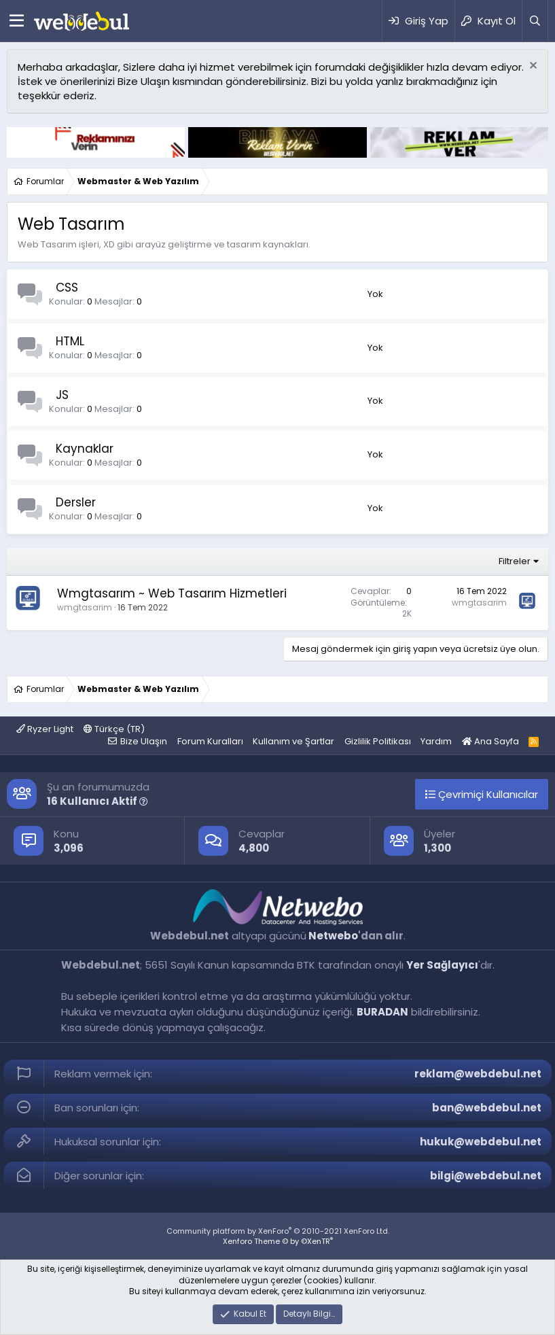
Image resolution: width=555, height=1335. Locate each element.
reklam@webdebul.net (477, 1074)
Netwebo (333, 936)
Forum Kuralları (210, 741)
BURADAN (382, 1012)
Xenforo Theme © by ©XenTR (278, 1241)
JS (62, 395)
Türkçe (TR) (114, 729)
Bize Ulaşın (143, 741)
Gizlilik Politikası (377, 741)
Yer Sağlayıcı (442, 965)
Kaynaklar (84, 448)
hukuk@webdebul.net (480, 1141)
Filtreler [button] (515, 561)
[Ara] (535, 20)
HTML (70, 341)
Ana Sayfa (490, 741)
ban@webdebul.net (486, 1107)
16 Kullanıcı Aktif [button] (97, 801)
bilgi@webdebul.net (485, 1175)
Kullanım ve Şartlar (293, 741)
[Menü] (17, 21)
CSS (67, 287)
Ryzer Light (44, 729)
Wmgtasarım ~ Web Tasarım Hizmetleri (172, 593)
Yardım (436, 741)
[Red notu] (531, 67)
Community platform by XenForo (277, 1231)
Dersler (76, 502)
